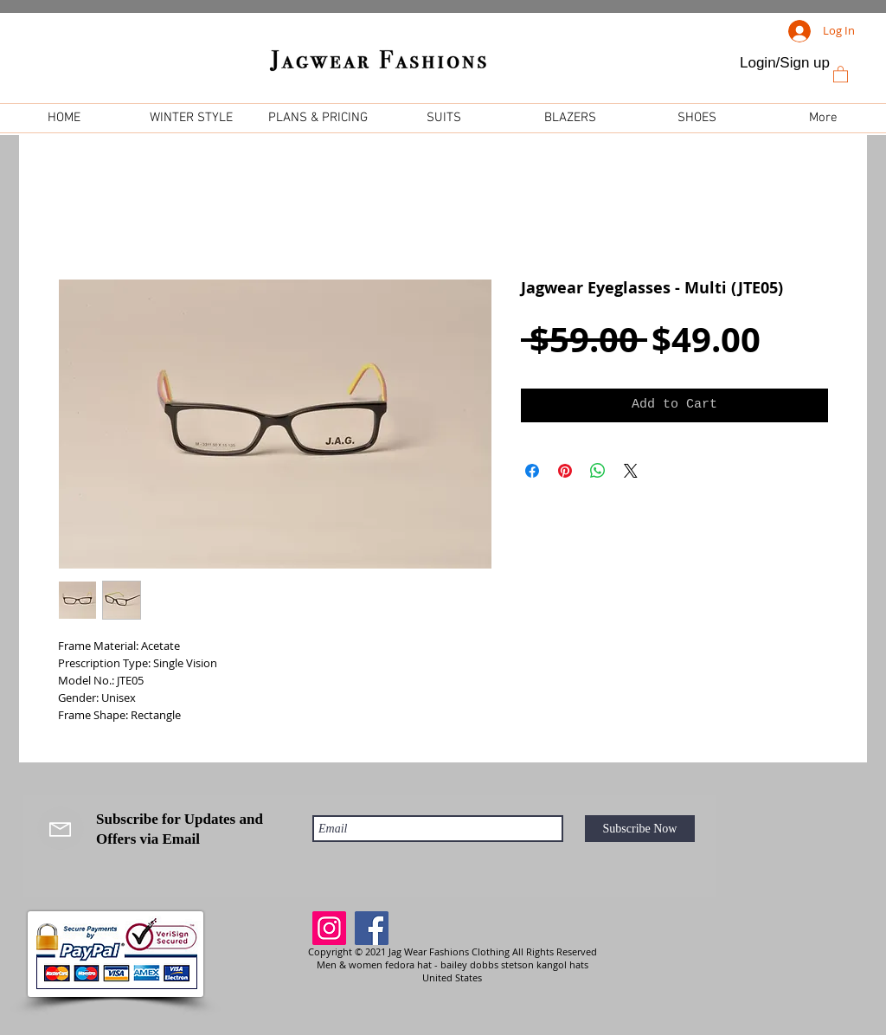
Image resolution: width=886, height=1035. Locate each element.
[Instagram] (329, 928)
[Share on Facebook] (532, 470)
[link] (840, 73)
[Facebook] (371, 928)
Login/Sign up (785, 63)
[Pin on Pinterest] (565, 470)
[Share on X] (630, 470)
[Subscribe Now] (640, 828)
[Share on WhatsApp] (597, 470)
